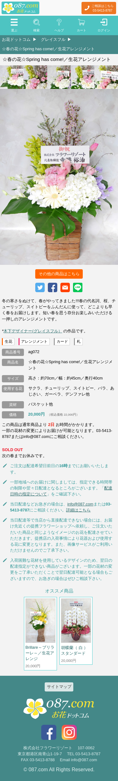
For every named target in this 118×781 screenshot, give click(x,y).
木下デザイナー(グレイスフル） (32, 331)
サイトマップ (59, 686)
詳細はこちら (78, 510)
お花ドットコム (16, 39)
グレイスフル (53, 39)
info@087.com (80, 504)
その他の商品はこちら (59, 273)
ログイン (104, 30)
